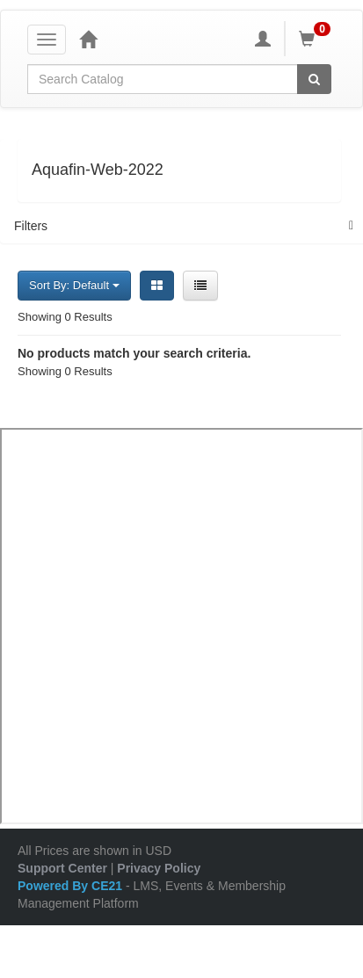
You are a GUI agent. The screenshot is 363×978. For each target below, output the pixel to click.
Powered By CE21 (72, 886)
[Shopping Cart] (317, 39)
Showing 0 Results (65, 316)
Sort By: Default (74, 285)
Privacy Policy (158, 868)
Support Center (62, 868)
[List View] (200, 286)
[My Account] (263, 39)
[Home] (88, 39)
